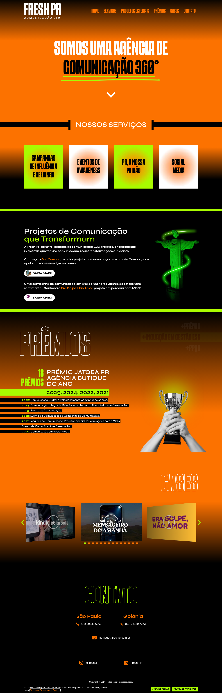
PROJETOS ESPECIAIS (135, 11)
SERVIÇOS (110, 11)
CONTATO (190, 11)
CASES (174, 11)
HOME (95, 11)
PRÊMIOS (160, 11)
